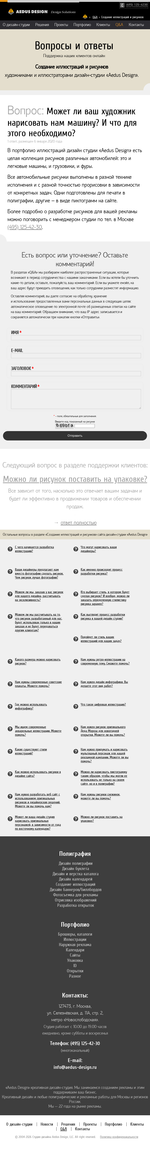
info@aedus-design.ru (75, 1067)
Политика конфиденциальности (119, 1137)
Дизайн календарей (75, 879)
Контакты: (75, 995)
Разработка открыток (75, 905)
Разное (75, 976)
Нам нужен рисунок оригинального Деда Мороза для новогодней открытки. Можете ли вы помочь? (103, 731)
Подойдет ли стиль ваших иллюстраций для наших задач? (101, 639)
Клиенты (103, 24)
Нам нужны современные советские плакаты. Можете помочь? (38, 684)
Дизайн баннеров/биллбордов (75, 889)
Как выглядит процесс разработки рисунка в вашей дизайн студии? (103, 616)
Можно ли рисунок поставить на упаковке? (75, 479)
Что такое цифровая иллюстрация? (103, 704)
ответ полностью (79, 523)
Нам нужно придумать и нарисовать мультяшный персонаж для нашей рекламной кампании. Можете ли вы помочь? (104, 755)
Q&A (95, 17)
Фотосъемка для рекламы (75, 894)
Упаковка (75, 960)
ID (75, 965)
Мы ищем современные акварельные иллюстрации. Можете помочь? (38, 731)
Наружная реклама (75, 944)
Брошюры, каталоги (75, 934)
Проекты (61, 24)
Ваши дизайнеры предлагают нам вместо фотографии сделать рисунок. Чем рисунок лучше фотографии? (39, 573)
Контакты (136, 24)
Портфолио (82, 24)
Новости (47, 1124)
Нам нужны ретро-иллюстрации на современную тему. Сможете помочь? (105, 661)
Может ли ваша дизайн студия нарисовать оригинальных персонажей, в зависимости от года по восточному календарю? (38, 823)
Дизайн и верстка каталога (76, 873)
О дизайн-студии (16, 24)
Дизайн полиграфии (76, 863)
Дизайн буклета (75, 868)
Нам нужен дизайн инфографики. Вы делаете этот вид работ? (104, 684)
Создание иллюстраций (75, 884)
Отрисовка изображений (75, 900)
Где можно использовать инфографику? (31, 706)
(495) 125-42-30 (24, 227)
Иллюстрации (75, 939)
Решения (42, 24)
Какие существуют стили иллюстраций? (31, 751)
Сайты (75, 955)
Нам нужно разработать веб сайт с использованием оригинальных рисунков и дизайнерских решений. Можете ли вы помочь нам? (37, 800)
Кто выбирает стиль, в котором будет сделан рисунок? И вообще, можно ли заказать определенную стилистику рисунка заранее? (105, 598)
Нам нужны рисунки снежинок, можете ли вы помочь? (100, 796)
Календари (75, 949)
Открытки (75, 970)
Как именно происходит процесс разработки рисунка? (101, 571)
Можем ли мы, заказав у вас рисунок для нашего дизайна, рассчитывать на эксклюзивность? (39, 596)
